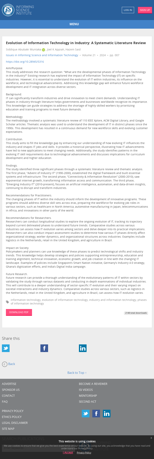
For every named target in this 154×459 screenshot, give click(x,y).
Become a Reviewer (93, 384)
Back (8, 364)
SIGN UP (145, 10)
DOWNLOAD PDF (19, 312)
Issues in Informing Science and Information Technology (42, 55)
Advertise (9, 384)
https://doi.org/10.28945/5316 (25, 62)
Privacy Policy (12, 411)
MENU (74, 24)
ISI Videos (86, 390)
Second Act (87, 402)
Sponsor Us (11, 390)
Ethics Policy (11, 417)
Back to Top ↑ (77, 373)
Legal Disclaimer (15, 423)
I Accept (68, 452)
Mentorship (88, 396)
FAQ (5, 402)
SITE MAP (8, 429)
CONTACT (8, 396)
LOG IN (128, 10)
